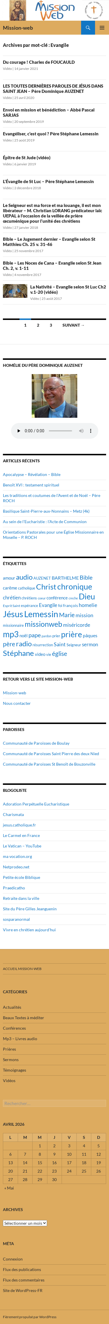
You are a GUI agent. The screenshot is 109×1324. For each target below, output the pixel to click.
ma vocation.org (17, 856)
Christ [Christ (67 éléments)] (46, 586)
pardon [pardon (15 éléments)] (46, 636)
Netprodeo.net (16, 866)
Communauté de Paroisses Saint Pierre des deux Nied (51, 753)
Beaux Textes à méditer (23, 1017)
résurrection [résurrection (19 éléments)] (43, 644)
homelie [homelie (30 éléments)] (88, 605)
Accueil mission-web (22, 969)
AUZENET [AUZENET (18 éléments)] (42, 578)
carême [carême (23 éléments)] (10, 587)
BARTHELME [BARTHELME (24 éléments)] (65, 577)
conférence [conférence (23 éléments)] (57, 597)
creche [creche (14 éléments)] (73, 598)
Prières (9, 1049)
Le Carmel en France (21, 835)
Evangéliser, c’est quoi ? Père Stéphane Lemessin (51, 133)
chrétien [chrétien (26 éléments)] (12, 598)
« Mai (9, 1187)
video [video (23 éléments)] (40, 654)
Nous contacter (17, 703)
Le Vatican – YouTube (22, 845)
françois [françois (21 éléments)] (70, 605)
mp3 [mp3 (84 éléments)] (11, 634)
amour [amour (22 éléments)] (9, 577)
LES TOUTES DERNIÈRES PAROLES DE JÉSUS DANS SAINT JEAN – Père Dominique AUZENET (53, 88)
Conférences (14, 1028)
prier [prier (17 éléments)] (56, 636)
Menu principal (102, 28)
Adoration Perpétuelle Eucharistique (36, 803)
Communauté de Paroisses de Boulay (36, 743)
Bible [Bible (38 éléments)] (86, 577)
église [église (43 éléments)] (59, 653)
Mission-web (18, 27)
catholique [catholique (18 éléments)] (26, 588)
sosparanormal (16, 919)
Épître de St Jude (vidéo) (27, 157)
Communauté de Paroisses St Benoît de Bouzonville (49, 764)
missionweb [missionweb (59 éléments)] (43, 624)
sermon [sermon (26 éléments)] (90, 644)
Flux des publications (22, 1269)
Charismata (13, 814)
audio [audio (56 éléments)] (24, 577)
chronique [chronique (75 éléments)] (74, 586)
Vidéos (9, 1080)
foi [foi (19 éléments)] (60, 605)
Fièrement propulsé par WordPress (29, 1317)
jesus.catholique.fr (19, 824)
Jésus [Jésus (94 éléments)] (13, 614)
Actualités (12, 1007)
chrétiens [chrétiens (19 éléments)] (29, 598)
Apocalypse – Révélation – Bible (31, 474)
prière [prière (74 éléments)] (71, 634)
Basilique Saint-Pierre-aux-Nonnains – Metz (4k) (46, 511)
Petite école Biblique (21, 877)
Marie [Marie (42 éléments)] (67, 615)
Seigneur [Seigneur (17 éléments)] (74, 645)
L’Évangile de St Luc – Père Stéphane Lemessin (48, 181)
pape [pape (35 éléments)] (34, 635)
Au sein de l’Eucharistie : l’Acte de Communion (45, 521)
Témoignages (14, 1070)
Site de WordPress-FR (22, 1290)
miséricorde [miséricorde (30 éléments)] (76, 625)
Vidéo (7, 68)
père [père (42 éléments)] (9, 644)
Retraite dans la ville (21, 898)
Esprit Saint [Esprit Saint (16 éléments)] (11, 605)
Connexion (13, 1258)
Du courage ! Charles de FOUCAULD (39, 62)
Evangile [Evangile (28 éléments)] (48, 605)
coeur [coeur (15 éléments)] (42, 598)
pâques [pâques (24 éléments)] (90, 635)
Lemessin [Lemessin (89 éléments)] (41, 614)
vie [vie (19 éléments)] (48, 654)
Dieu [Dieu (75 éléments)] (87, 596)
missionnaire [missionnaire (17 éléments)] (13, 625)
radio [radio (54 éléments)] (24, 644)
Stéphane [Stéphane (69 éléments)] (18, 653)
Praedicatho (14, 887)
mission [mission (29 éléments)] (84, 615)
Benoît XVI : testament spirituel (31, 484)
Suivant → (73, 325)
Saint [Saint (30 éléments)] (60, 644)
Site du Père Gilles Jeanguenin (30, 908)
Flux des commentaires (23, 1279)
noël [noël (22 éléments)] (23, 635)
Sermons (11, 1059)
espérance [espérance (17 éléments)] (29, 605)
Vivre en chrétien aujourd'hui (29, 929)
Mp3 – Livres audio (20, 1038)
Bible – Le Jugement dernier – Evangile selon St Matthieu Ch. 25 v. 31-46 (49, 241)
